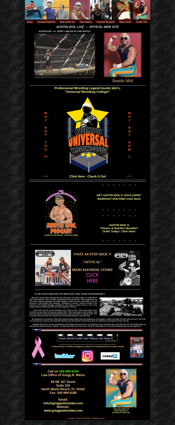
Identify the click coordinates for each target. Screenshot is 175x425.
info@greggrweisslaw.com (63, 403)
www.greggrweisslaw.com (63, 410)
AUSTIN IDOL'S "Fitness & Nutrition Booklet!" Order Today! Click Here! (119, 228)
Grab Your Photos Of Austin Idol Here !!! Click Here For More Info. (121, 411)
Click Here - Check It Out (87, 176)
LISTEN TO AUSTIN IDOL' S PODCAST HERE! (61, 234)
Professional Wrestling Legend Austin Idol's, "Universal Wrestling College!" (87, 90)
